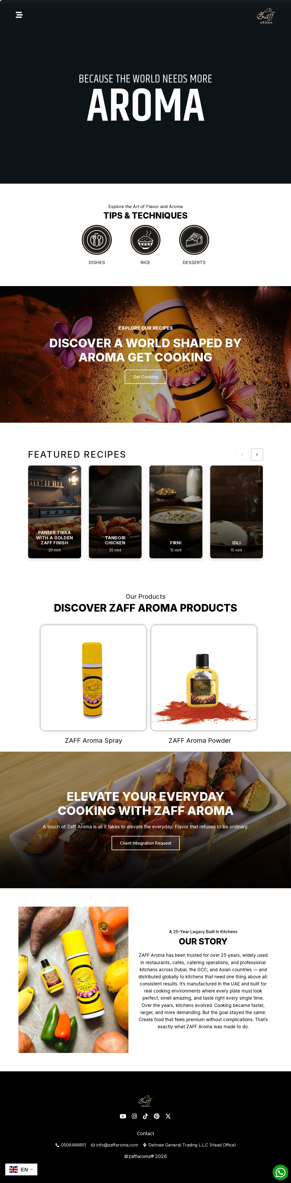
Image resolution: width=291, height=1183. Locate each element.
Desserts (194, 262)
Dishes (97, 262)
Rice (145, 262)
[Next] (257, 454)
